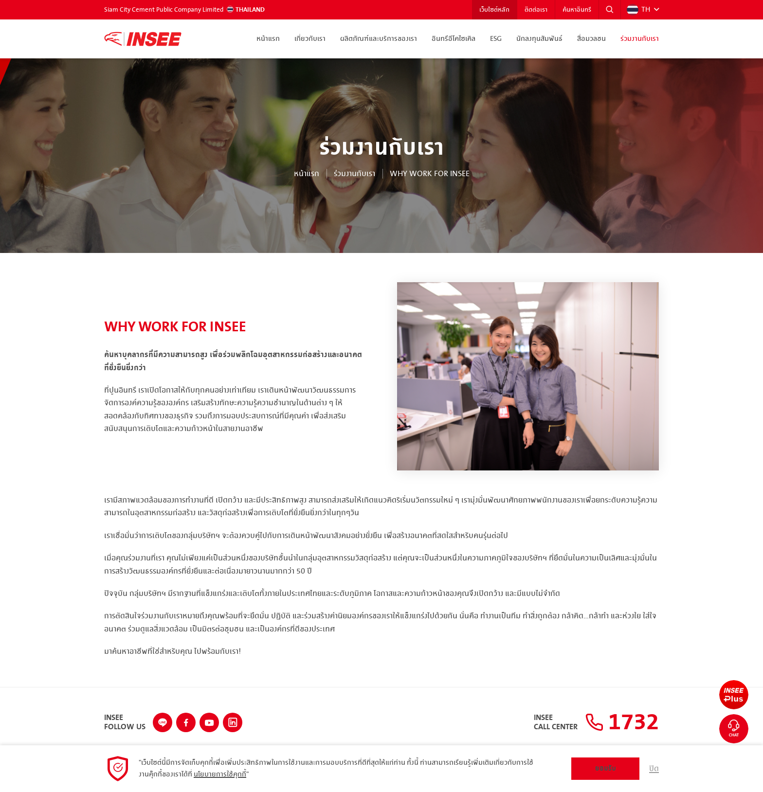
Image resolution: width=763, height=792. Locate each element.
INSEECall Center (556, 723)
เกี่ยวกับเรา (310, 39)
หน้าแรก (268, 39)
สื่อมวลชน (591, 39)
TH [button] (638, 10)
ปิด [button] (654, 768)
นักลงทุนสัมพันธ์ (539, 39)
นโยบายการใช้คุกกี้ (220, 774)
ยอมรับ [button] (605, 768)
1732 (622, 722)
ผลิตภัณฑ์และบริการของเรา (378, 39)
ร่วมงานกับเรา (639, 39)
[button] (610, 9)
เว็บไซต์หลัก (494, 10)
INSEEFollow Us (124, 723)
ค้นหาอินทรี (577, 10)
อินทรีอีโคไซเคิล (453, 39)
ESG (496, 39)
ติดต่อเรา (536, 10)
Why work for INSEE (430, 174)
